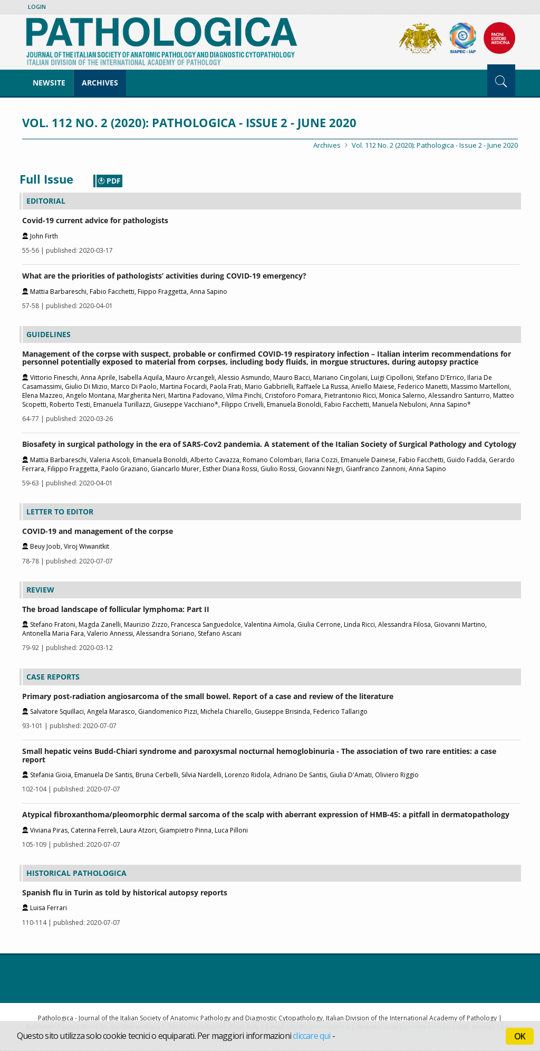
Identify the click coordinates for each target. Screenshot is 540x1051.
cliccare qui (311, 1036)
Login (37, 7)
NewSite (49, 83)
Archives (100, 83)
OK (519, 1036)
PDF (109, 181)
